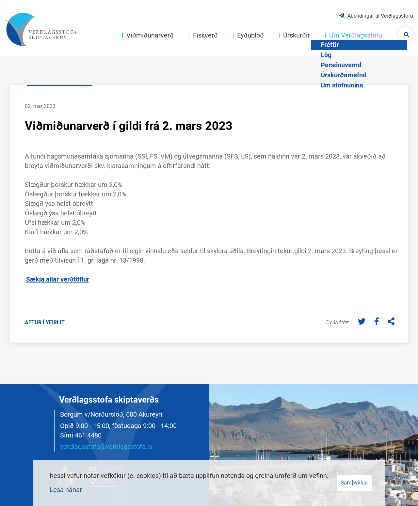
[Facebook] (377, 322)
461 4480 (88, 435)
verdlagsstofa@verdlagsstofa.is (106, 447)
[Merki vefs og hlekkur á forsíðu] (41, 29)
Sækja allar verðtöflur (57, 279)
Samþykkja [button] (354, 482)
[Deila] (391, 322)
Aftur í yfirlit (45, 322)
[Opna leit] (405, 34)
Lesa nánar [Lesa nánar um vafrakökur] (66, 490)
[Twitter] (362, 322)
